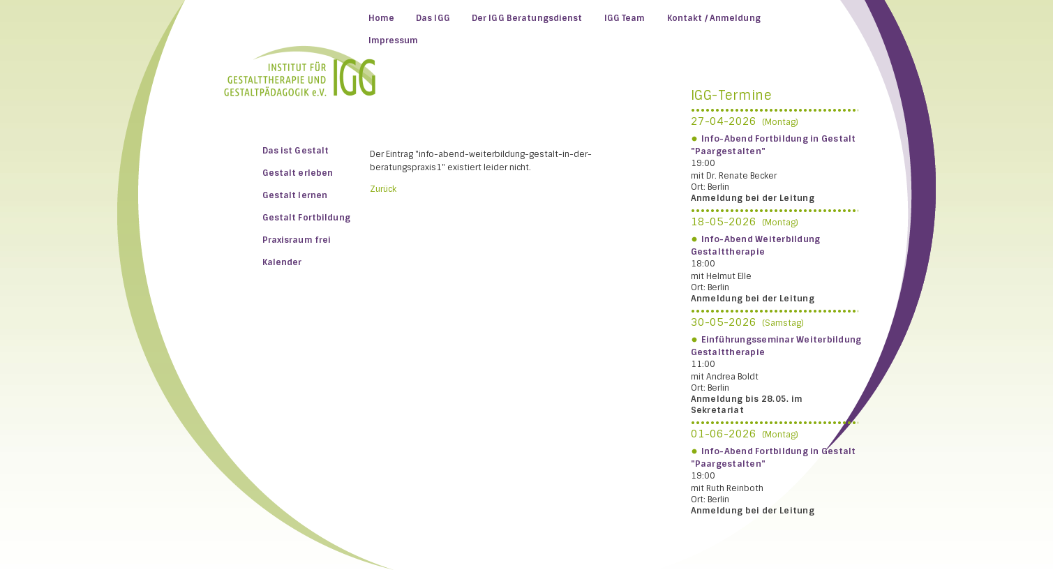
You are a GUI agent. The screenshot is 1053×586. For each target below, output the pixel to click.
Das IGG (433, 18)
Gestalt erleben (298, 173)
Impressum (393, 40)
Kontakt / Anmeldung (714, 18)
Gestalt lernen (295, 195)
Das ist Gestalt (295, 150)
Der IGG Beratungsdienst (527, 18)
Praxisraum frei (296, 240)
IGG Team (624, 18)
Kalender (282, 262)
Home (381, 18)
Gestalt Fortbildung (306, 217)
